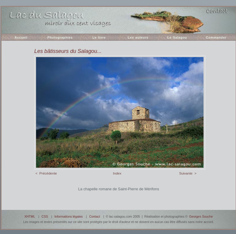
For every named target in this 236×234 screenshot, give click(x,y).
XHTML (29, 216)
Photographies (60, 37)
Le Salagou (177, 37)
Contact (94, 216)
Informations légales (69, 216)
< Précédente (46, 173)
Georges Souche (201, 216)
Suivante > (187, 173)
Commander (216, 37)
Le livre (99, 37)
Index (117, 173)
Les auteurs (138, 37)
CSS (44, 216)
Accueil (21, 37)
